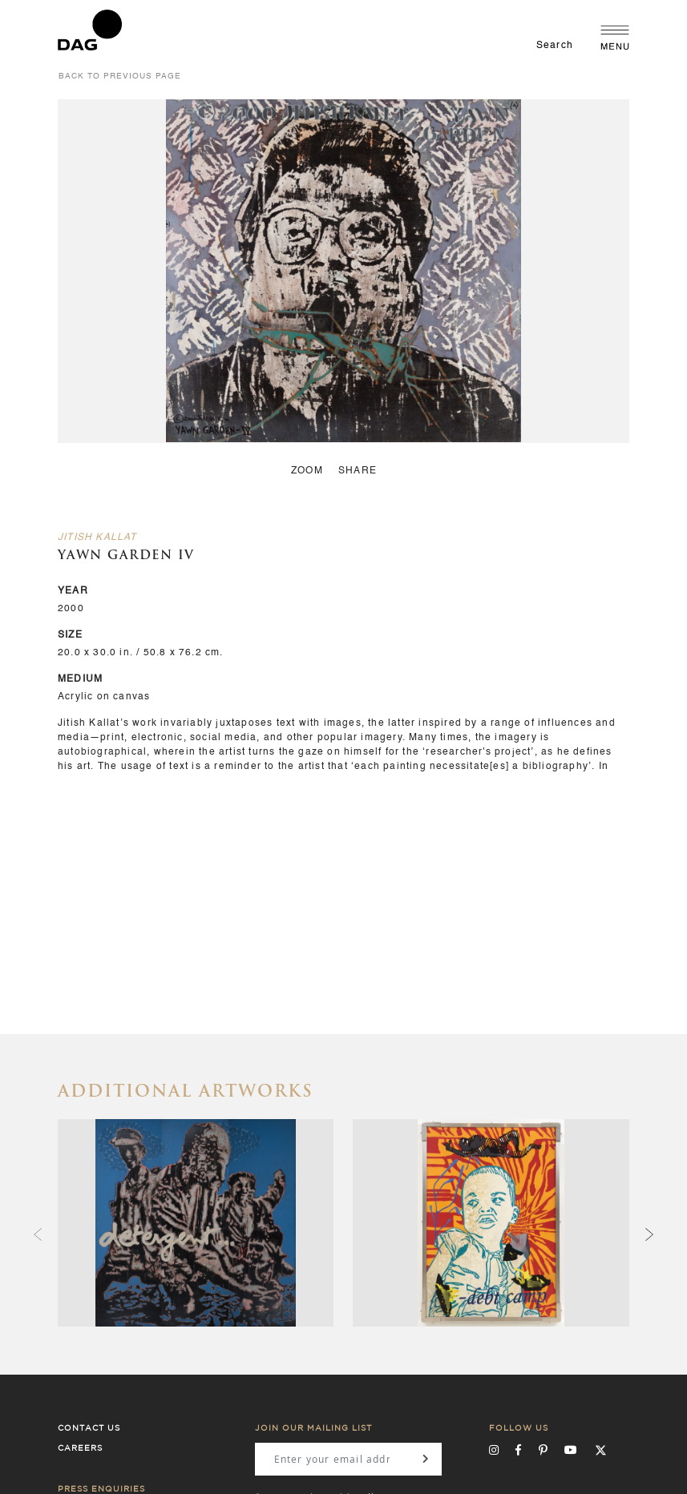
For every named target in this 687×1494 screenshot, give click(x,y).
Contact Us (89, 1428)
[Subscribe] (425, 1459)
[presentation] (649, 1235)
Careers (80, 1448)
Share (357, 471)
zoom (307, 471)
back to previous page (120, 76)
